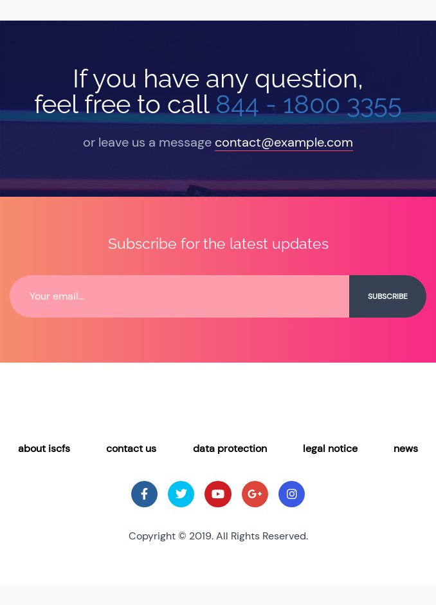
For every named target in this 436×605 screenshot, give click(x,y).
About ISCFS (44, 448)
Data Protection (230, 448)
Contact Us (131, 448)
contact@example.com (284, 142)
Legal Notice (330, 448)
